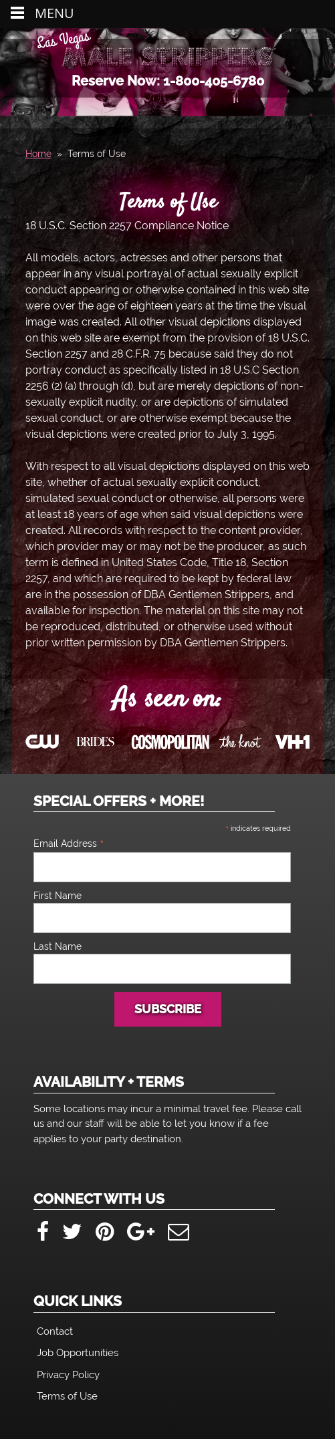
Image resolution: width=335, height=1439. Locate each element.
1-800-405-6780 (213, 81)
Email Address (68, 843)
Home (38, 153)
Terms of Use (168, 202)
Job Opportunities (77, 1353)
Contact (55, 1331)
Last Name (57, 946)
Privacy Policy (68, 1375)
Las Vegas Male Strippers (168, 56)
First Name (57, 895)
